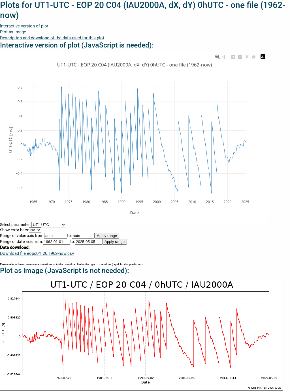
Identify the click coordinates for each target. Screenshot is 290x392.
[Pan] (224, 56)
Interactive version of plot (24, 26)
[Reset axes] (253, 56)
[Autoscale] (247, 56)
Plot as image (13, 32)
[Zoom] (217, 56)
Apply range (107, 236)
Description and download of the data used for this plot (52, 37)
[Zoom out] (240, 56)
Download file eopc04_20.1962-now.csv (37, 253)
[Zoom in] (233, 56)
